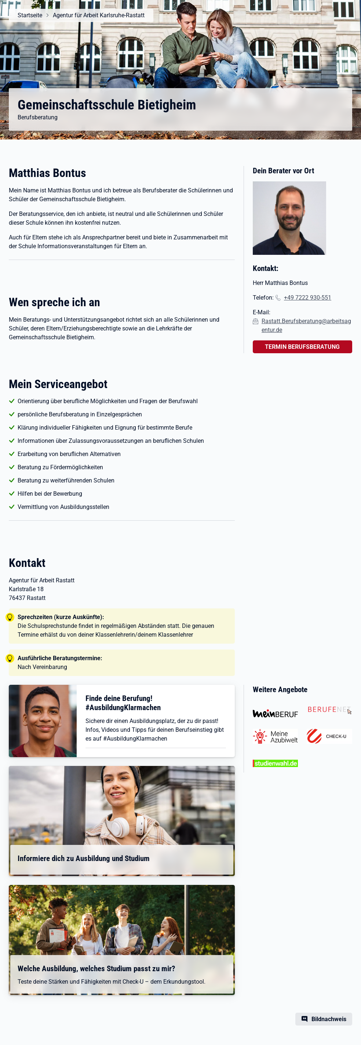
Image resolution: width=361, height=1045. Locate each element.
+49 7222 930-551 (307, 297)
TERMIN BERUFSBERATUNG (302, 346)
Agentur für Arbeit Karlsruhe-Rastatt (99, 15)
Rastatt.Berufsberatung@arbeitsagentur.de (306, 325)
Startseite (30, 15)
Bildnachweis (328, 1019)
